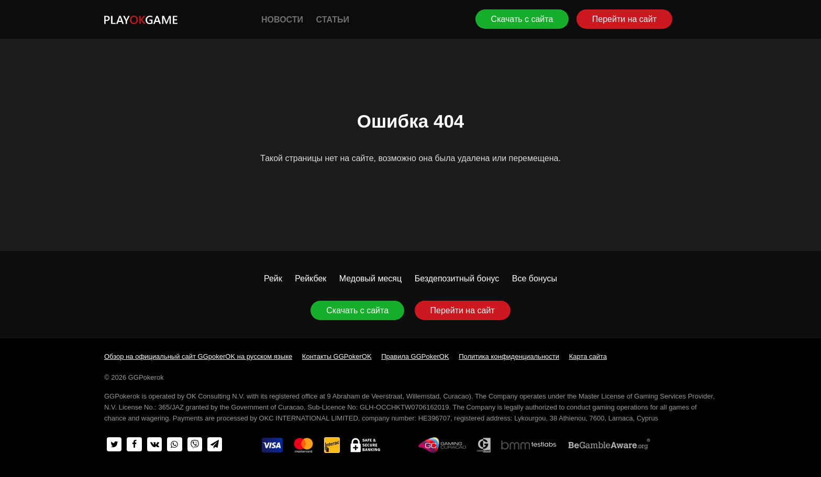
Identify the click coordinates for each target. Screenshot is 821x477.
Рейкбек (310, 278)
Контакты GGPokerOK (337, 356)
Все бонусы (534, 278)
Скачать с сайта (522, 19)
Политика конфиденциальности (509, 356)
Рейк (273, 278)
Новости (282, 19)
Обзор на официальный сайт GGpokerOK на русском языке (198, 356)
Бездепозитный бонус (457, 278)
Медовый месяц (370, 278)
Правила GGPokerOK (415, 356)
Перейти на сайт (624, 19)
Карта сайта (588, 356)
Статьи (332, 19)
